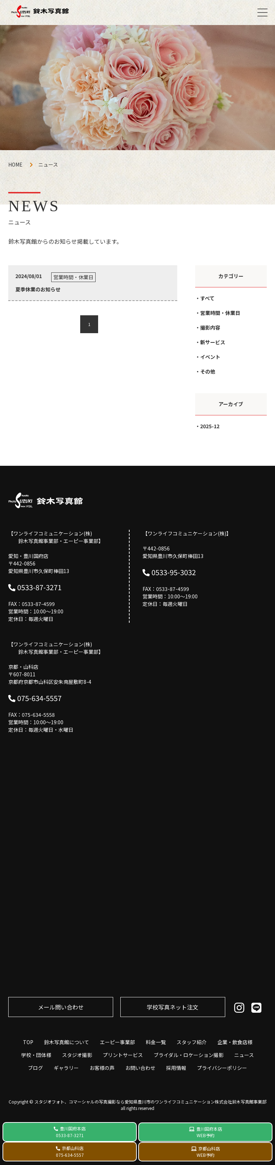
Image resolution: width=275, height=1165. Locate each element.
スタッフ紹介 (192, 1042)
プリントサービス (123, 1054)
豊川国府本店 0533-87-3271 (71, 1131)
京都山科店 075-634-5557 (70, 1151)
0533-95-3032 (173, 572)
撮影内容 (210, 327)
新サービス (212, 342)
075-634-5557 (39, 698)
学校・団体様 (36, 1054)
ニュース (244, 1054)
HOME (15, 164)
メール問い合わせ (61, 1007)
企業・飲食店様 (234, 1042)
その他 (207, 371)
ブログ (35, 1067)
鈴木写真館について (66, 1042)
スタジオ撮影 (77, 1054)
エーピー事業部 (117, 1042)
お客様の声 (102, 1067)
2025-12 (209, 426)
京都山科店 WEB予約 (208, 1151)
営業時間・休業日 (220, 312)
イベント (210, 356)
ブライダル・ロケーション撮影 (188, 1054)
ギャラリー (66, 1067)
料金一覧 (156, 1042)
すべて (207, 298)
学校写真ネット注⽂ (172, 1007)
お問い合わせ (140, 1067)
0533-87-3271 (39, 587)
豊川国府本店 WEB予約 (209, 1132)
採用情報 (176, 1067)
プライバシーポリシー (222, 1067)
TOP (28, 1042)
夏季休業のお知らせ (38, 289)
